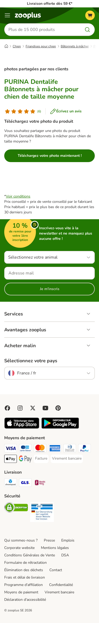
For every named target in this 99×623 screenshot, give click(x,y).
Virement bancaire (59, 592)
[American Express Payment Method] (55, 449)
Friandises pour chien (41, 46)
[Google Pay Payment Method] (25, 460)
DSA (65, 555)
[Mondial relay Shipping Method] (40, 483)
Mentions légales (55, 547)
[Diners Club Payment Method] (69, 449)
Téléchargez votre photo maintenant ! (50, 155)
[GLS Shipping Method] (25, 483)
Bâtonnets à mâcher (75, 46)
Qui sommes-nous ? (20, 540)
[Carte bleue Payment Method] (25, 449)
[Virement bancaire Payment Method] (67, 458)
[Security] (16, 508)
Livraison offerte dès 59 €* (49, 3)
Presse (49, 540)
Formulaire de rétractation (25, 562)
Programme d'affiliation (23, 584)
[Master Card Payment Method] (40, 449)
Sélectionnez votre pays (30, 361)
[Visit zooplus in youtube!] (45, 408)
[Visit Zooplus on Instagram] (20, 408)
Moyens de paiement (21, 592)
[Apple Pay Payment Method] (10, 460)
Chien (17, 46)
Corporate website (19, 547)
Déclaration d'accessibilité (25, 599)
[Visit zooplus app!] (21, 427)
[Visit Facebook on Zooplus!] (7, 408)
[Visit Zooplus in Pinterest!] (58, 408)
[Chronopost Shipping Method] (10, 483)
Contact (55, 569)
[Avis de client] (22, 111)
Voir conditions (18, 196)
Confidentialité (61, 584)
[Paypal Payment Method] (84, 449)
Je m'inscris (49, 288)
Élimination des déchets (23, 569)
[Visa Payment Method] (10, 449)
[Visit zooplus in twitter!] (33, 408)
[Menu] (7, 15)
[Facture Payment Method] (41, 458)
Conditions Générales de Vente (29, 555)
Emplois (67, 540)
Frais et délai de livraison (24, 577)
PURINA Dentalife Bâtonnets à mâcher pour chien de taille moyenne (41, 89)
